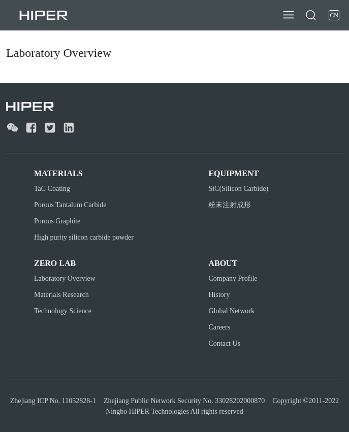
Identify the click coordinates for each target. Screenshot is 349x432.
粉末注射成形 (229, 205)
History (219, 294)
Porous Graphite (57, 221)
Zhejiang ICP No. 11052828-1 (53, 401)
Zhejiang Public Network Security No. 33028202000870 (184, 401)
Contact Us (224, 343)
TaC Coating (52, 188)
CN (334, 15)
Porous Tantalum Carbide (70, 205)
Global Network (231, 311)
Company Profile (232, 278)
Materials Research (61, 294)
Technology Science (62, 311)
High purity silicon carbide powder (84, 237)
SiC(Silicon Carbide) (238, 188)
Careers (219, 327)
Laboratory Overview (65, 278)
